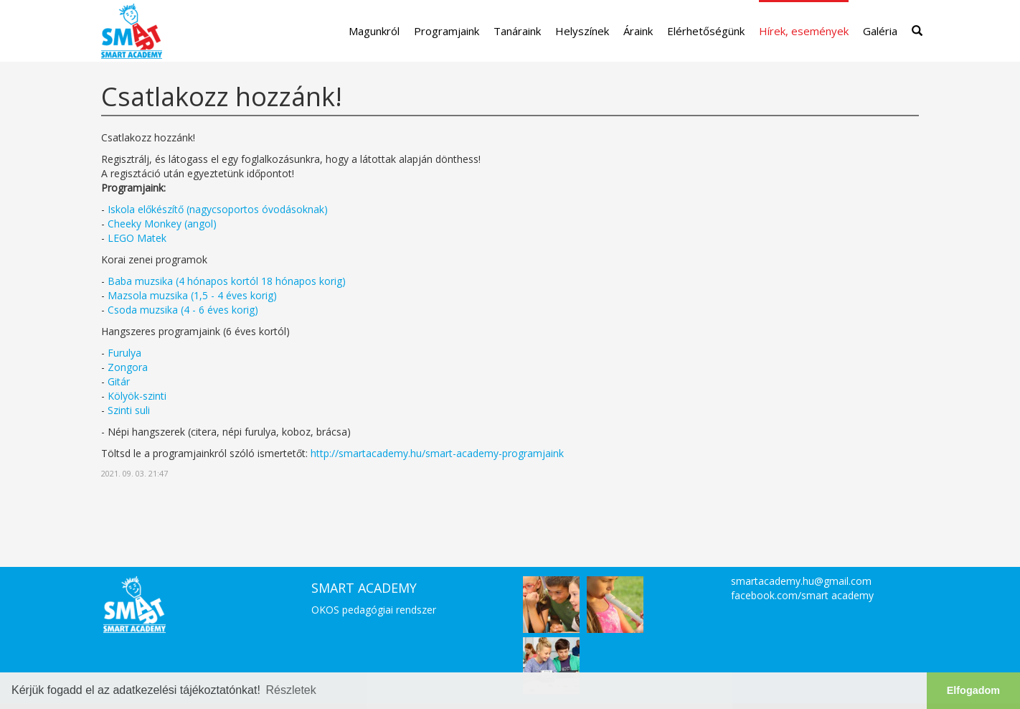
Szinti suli (129, 410)
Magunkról (374, 31)
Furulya (124, 353)
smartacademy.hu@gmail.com (801, 581)
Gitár (119, 381)
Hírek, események (804, 31)
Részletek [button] (291, 690)
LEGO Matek (137, 238)
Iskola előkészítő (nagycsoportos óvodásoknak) (218, 209)
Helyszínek (582, 31)
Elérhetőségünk (706, 31)
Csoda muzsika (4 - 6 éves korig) (183, 309)
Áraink (638, 31)
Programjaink (446, 31)
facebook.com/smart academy (802, 595)
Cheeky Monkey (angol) (162, 223)
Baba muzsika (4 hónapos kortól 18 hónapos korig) (227, 281)
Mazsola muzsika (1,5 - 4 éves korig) (192, 295)
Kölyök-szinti (137, 396)
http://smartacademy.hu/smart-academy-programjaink (437, 453)
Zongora (128, 367)
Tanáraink (517, 31)
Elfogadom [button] (973, 690)
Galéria (880, 31)
